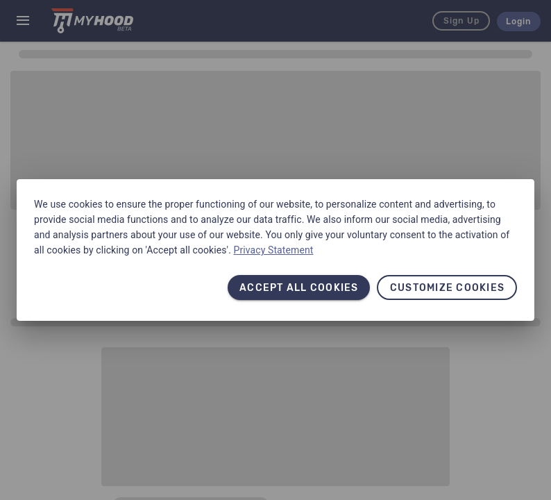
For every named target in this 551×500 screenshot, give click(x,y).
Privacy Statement (274, 250)
